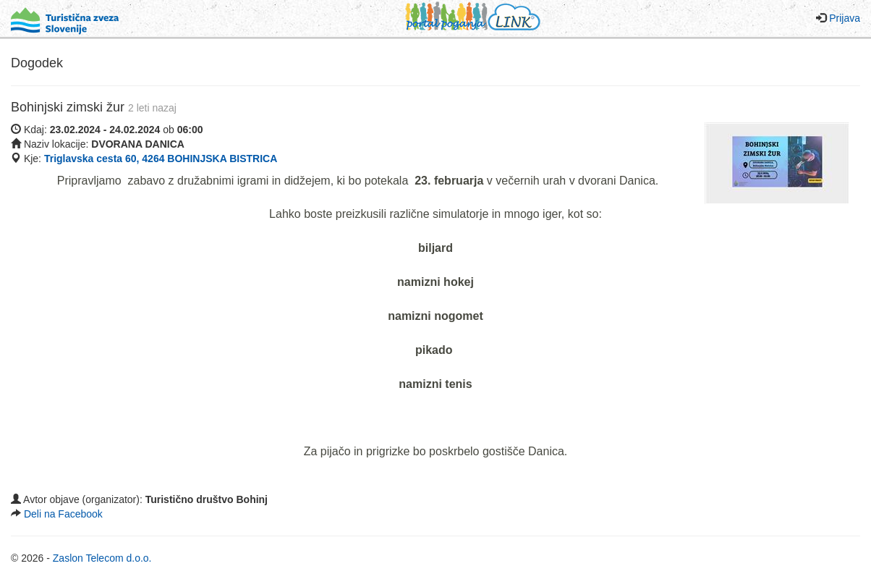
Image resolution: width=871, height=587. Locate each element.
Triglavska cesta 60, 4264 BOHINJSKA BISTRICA (160, 158)
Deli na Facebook (63, 514)
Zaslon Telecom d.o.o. (102, 558)
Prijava (844, 18)
